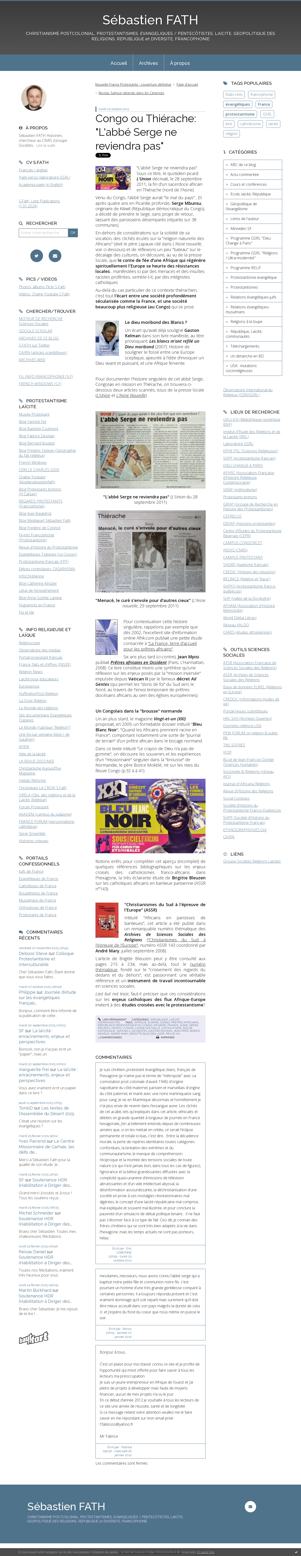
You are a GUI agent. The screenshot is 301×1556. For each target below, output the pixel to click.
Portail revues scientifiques (245, 711)
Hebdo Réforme (32, 780)
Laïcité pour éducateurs (39, 679)
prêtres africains (184, 1022)
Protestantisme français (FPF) (44, 561)
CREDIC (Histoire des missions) (249, 571)
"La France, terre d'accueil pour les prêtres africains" (160, 646)
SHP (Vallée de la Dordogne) (247, 598)
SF (21, 1030)
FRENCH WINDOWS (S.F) (40, 383)
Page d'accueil (187, 84)
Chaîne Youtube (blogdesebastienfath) (37, 479)
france (172, 1025)
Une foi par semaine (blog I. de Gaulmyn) (44, 737)
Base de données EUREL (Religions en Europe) (252, 689)
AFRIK (24, 746)
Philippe (27, 992)
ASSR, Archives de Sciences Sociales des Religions (246, 677)
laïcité (273, 123)
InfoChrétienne (31, 576)
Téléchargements (244, 346)
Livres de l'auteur (244, 218)
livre (229, 123)
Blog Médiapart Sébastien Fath (45, 520)
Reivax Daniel (32, 1251)
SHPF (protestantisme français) (249, 458)
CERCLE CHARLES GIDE (39, 469)
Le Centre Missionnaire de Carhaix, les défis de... (46, 1147)
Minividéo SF (241, 228)
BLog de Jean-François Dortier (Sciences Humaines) (248, 762)
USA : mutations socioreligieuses (241, 368)
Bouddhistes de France (38, 893)
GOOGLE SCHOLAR (35, 331)
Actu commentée (244, 174)
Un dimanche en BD (247, 356)
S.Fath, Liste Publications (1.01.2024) (39, 203)
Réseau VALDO (236, 625)
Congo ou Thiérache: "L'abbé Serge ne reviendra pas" (145, 132)
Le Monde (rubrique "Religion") (44, 727)
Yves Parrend (32, 1141)
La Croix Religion (33, 700)
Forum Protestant (34, 807)
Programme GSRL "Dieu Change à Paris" (248, 241)
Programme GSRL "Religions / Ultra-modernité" (252, 255)
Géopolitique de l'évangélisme (241, 206)
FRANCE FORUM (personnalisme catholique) (46, 824)
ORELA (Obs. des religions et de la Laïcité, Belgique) (47, 797)
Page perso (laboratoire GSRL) (44, 177)
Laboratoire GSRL (238, 443)
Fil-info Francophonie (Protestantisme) (36, 537)
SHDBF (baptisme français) (246, 564)
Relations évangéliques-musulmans (248, 309)
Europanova (29, 686)
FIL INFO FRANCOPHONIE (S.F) (46, 376)
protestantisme (240, 114)
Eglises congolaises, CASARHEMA (47, 568)
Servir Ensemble (32, 833)
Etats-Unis (234, 94)
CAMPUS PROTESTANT (243, 557)
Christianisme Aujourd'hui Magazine (40, 771)
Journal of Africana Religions (246, 783)
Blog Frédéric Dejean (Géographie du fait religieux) (47, 453)
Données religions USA (242, 725)
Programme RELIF (245, 267)
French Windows (33, 462)
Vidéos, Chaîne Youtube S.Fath (44, 294)
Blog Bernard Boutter (37, 443)
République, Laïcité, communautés (244, 334)
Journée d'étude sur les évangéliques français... (47, 998)
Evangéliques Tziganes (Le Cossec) (48, 554)
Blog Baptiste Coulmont (38, 428)
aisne (184, 1025)
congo (165, 1022)
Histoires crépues (33, 840)
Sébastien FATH (150, 19)
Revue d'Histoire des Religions (248, 791)
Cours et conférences (248, 184)
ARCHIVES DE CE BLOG (39, 338)
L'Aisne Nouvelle (131, 395)
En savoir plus (205, 1552)
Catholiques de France (37, 886)
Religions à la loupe (246, 321)
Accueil (119, 63)
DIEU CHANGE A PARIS (243, 465)
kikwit (116, 1028)
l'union (128, 1028)
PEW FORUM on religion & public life (250, 735)
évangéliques (238, 104)
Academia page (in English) (41, 184)
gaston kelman (160, 1030)
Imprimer (165, 1037)
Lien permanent (112, 1019)
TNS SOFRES (234, 745)
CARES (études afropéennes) (247, 632)
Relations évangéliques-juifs (253, 297)
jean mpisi (181, 1030)
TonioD (26, 1108)
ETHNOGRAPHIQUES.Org (244, 829)
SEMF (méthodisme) (240, 489)
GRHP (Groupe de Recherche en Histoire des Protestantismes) (250, 507)
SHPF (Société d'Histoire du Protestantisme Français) (246, 820)
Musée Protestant (34, 414)
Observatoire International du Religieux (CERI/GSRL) (248, 392)
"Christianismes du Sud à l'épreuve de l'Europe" (150, 942)
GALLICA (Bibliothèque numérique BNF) (251, 422)
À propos (180, 63)
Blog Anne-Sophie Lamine (40, 597)
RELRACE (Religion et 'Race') (246, 579)
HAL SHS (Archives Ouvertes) (247, 718)
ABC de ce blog (243, 164)
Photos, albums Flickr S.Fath (42, 286)
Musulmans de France (37, 900)
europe (153, 1022)
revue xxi (173, 1033)
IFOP (227, 752)
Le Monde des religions (38, 707)
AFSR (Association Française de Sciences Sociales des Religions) (250, 665)
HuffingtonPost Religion (38, 693)
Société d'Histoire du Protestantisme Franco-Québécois (252, 808)
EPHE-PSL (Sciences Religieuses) (250, 451)
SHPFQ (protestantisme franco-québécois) (249, 589)
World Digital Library (240, 617)
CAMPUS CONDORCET (242, 542)
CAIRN (228, 836)
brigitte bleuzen (143, 1033)
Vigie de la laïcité (32, 754)
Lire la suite (45, 145)
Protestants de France (37, 914)
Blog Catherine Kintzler (38, 583)
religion (232, 133)
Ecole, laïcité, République (250, 194)
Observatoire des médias (40, 650)
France (264, 104)
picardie (160, 1025)
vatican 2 (123, 1030)
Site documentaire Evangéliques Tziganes (45, 718)
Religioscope (29, 642)
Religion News (31, 671)
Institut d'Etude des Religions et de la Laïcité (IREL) (251, 434)
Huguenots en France (37, 605)
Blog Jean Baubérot (35, 513)
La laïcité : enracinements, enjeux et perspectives (44, 1036)
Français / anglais (33, 170)
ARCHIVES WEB (32, 359)
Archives (148, 63)
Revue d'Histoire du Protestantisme (48, 547)
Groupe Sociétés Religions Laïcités (252, 861)
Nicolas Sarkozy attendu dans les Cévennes (131, 93)
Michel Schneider (36, 1213)
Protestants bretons (240, 497)
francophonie (261, 94)
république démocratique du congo (125, 1025)
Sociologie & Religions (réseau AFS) (248, 774)
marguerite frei (34, 1069)
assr (160, 1033)
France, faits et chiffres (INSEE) (45, 664)
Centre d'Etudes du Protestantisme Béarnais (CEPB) (252, 533)
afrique (140, 1022)
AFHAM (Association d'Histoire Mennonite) (249, 608)
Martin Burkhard (35, 1290)
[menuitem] (119, 62)
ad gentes (139, 1030)
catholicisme (172, 1028)
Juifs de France (31, 871)
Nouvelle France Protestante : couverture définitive (133, 84)
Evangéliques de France (38, 878)
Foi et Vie (26, 612)
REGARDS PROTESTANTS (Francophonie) (40, 504)
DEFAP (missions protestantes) (249, 523)
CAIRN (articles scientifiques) (43, 352)
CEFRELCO (232, 516)
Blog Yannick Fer (33, 421)
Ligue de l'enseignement (39, 590)
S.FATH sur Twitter (34, 345)
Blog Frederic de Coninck (39, 527)
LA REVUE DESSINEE (36, 761)
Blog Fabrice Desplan (37, 435)
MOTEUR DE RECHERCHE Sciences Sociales (41, 321)
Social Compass (236, 798)
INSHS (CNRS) (235, 550)
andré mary (119, 1033)
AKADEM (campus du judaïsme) (45, 814)
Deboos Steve (33, 953)
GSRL (267, 114)
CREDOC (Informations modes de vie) (251, 702)
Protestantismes (244, 287)
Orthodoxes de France (38, 907)
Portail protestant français (41, 657)
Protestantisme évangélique (253, 277)
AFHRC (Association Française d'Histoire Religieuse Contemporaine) (248, 477)
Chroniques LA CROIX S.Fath (43, 787)
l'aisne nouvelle (147, 1028)
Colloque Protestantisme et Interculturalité (46, 959)
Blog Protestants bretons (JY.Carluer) (40, 492)
